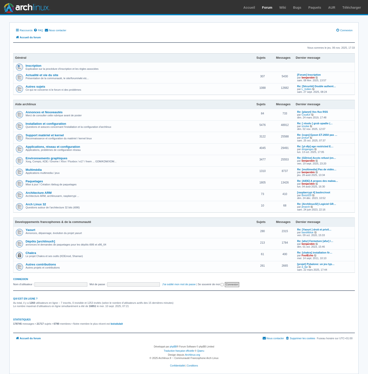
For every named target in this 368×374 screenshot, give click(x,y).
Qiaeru (200, 351)
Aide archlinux (25, 104)
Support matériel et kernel (45, 135)
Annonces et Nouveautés (44, 112)
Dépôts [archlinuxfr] (40, 241)
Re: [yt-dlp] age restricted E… (315, 146)
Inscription (33, 65)
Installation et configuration (46, 123)
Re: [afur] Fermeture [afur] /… (315, 241)
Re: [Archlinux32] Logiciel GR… (316, 204)
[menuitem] (38, 30)
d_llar (305, 266)
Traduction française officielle (179, 351)
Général (20, 57)
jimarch (306, 206)
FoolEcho (307, 255)
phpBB (173, 346)
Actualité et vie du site (42, 75)
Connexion (20, 279)
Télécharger (351, 7)
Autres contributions (41, 264)
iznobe (305, 126)
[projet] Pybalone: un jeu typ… (316, 264)
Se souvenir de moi (211, 284)
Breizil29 (306, 195)
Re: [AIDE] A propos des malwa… (317, 180)
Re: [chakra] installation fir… (314, 252)
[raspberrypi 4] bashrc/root (313, 192)
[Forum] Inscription (309, 74)
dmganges (308, 149)
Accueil (249, 7)
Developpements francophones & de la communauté (53, 222)
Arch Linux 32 (36, 204)
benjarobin (308, 77)
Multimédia (34, 169)
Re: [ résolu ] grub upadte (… (315, 123)
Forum (267, 7)
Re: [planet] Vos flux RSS (312, 111)
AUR (331, 7)
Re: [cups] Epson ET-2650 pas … (317, 134)
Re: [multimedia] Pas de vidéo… (316, 169)
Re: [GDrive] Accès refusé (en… (316, 157)
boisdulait (117, 323)
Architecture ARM (39, 193)
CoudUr (306, 114)
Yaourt (30, 230)
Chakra (31, 253)
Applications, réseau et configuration (53, 146)
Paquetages (34, 181)
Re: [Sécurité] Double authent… (316, 86)
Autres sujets (35, 86)
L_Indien (306, 89)
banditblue (308, 232)
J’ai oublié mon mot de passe (179, 284)
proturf (305, 137)
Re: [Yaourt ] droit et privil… (314, 229)
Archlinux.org (192, 354)
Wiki (282, 7)
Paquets (314, 7)
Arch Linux (26, 7)
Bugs (297, 7)
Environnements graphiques (46, 158)
